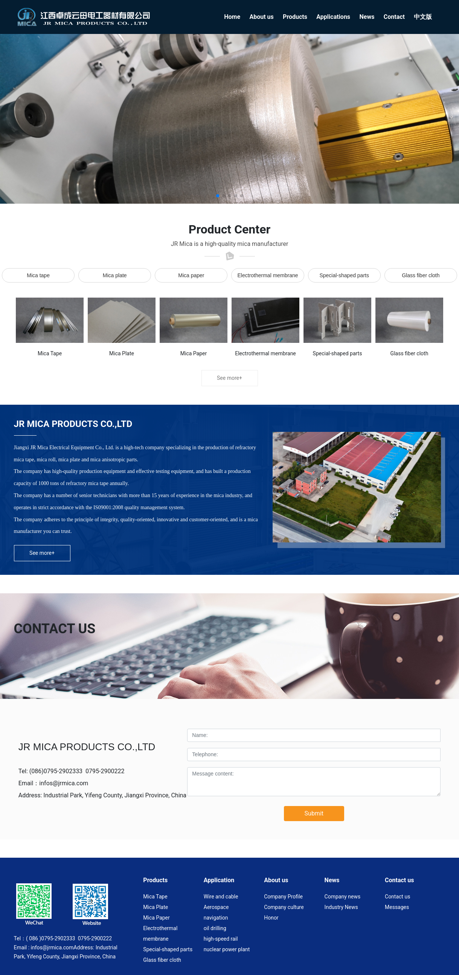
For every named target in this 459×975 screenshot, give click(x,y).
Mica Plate (121, 353)
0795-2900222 (104, 771)
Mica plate (115, 275)
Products (155, 880)
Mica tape (38, 275)
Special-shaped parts (344, 275)
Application (219, 880)
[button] (217, 195)
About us (276, 880)
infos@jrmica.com (63, 783)
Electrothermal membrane (268, 275)
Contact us (399, 880)
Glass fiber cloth (420, 275)
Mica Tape (50, 353)
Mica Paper (193, 353)
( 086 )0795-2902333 (50, 938)
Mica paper (191, 275)
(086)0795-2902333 (55, 771)
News (332, 880)
